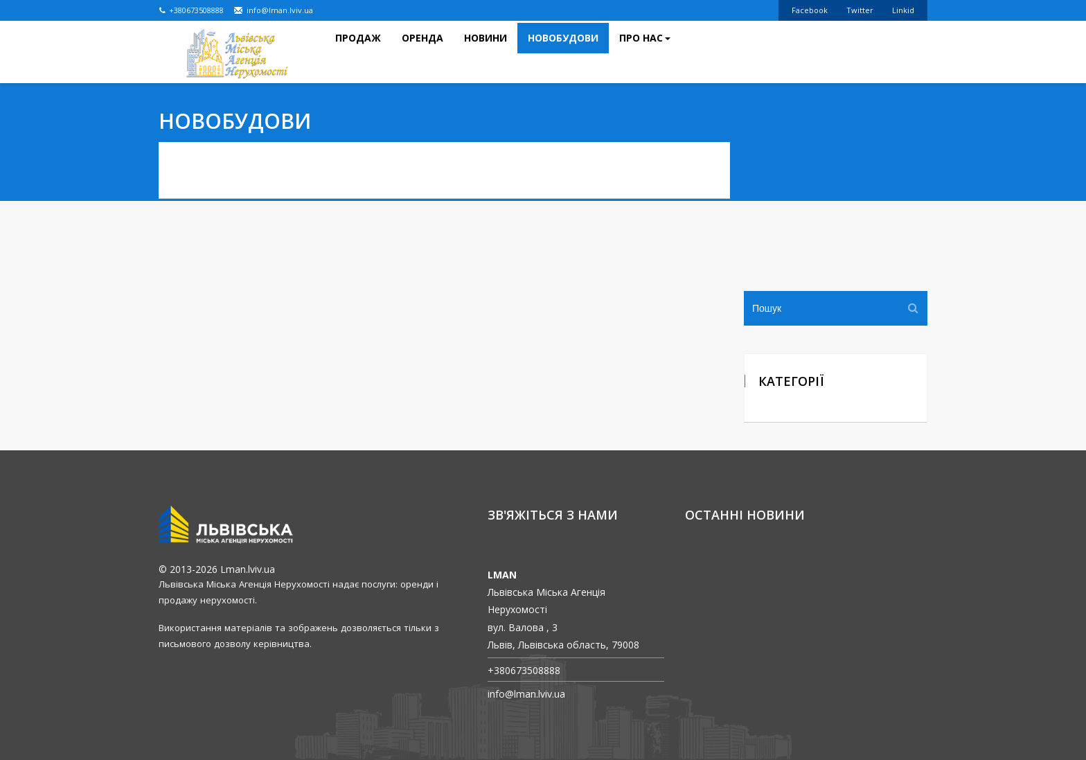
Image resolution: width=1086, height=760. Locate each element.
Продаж (358, 62)
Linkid (903, 10)
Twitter (859, 10)
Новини (485, 62)
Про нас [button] (644, 62)
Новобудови (563, 62)
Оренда (422, 62)
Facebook (810, 10)
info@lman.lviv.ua (273, 10)
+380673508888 (191, 10)
